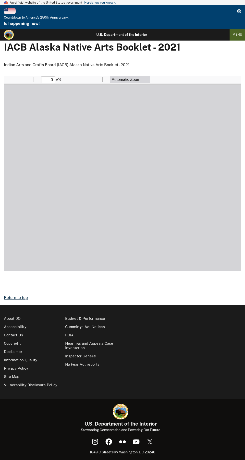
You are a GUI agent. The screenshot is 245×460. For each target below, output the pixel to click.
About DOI (13, 318)
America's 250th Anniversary (46, 17)
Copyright (12, 343)
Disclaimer (13, 352)
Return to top (16, 297)
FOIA (69, 335)
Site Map (11, 376)
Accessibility (15, 327)
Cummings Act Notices (85, 327)
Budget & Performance (85, 318)
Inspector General (81, 356)
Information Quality (20, 360)
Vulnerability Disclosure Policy (30, 385)
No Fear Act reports (82, 364)
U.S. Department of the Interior (121, 35)
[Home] (9, 35)
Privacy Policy (16, 368)
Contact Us (13, 335)
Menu (237, 34)
